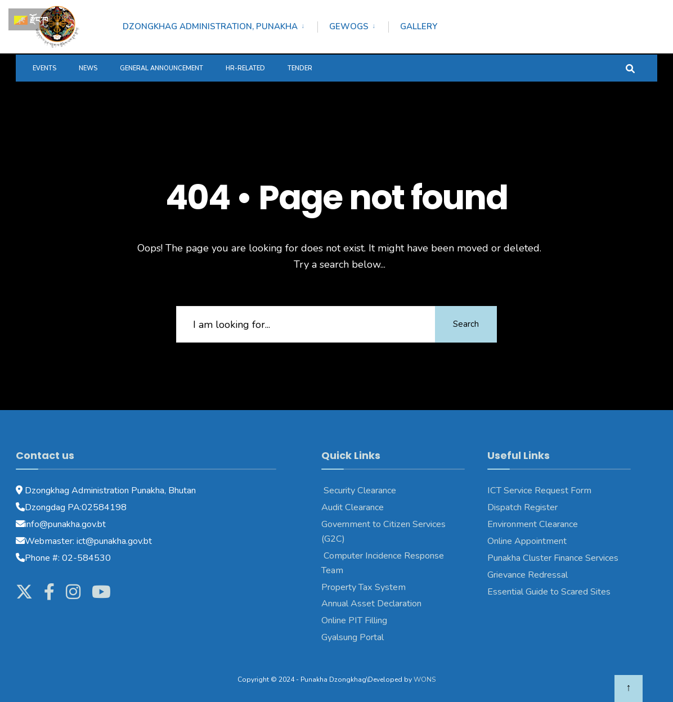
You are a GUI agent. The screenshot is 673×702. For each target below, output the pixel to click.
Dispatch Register (522, 507)
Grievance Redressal (527, 575)
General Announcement (161, 68)
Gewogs (349, 26)
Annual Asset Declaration (371, 603)
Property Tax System (363, 587)
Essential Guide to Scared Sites (549, 592)
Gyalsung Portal (352, 637)
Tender (300, 68)
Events (44, 68)
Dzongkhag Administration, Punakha (210, 26)
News (88, 68)
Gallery (418, 26)
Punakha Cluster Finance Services (552, 558)
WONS (425, 679)
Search (466, 324)
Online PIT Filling (354, 620)
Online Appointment (528, 541)
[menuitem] (220, 25)
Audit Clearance (352, 507)
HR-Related (245, 68)
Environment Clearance (532, 524)
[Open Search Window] (630, 68)
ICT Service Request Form (539, 490)
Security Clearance (358, 490)
